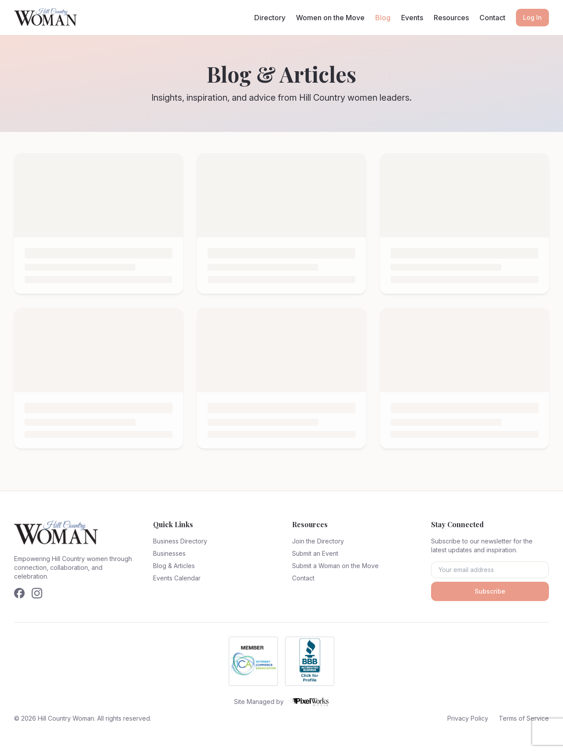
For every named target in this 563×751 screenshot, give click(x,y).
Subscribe (490, 591)
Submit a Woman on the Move (335, 565)
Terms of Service (524, 718)
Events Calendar (177, 578)
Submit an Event (315, 553)
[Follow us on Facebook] (19, 593)
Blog (383, 17)
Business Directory (180, 541)
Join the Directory (318, 541)
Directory (269, 17)
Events (412, 17)
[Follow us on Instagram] (37, 593)
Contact (492, 17)
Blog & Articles (174, 565)
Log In (532, 17)
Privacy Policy (467, 718)
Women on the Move (330, 17)
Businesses (169, 553)
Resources (451, 17)
